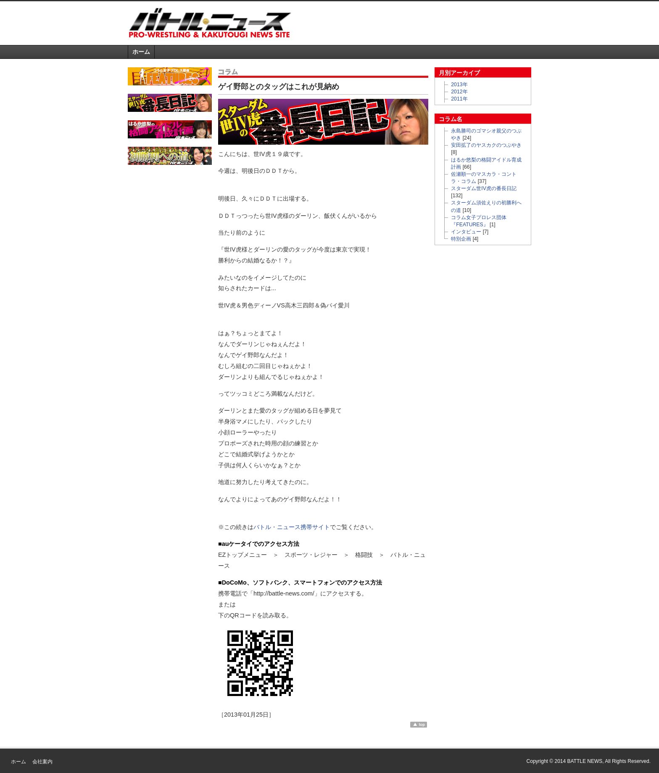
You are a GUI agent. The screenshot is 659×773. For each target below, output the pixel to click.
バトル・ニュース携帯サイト (291, 527)
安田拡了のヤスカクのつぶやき (486, 145)
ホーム (141, 51)
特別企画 (461, 239)
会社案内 (42, 762)
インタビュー (466, 232)
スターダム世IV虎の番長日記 (484, 188)
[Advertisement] (433, 22)
